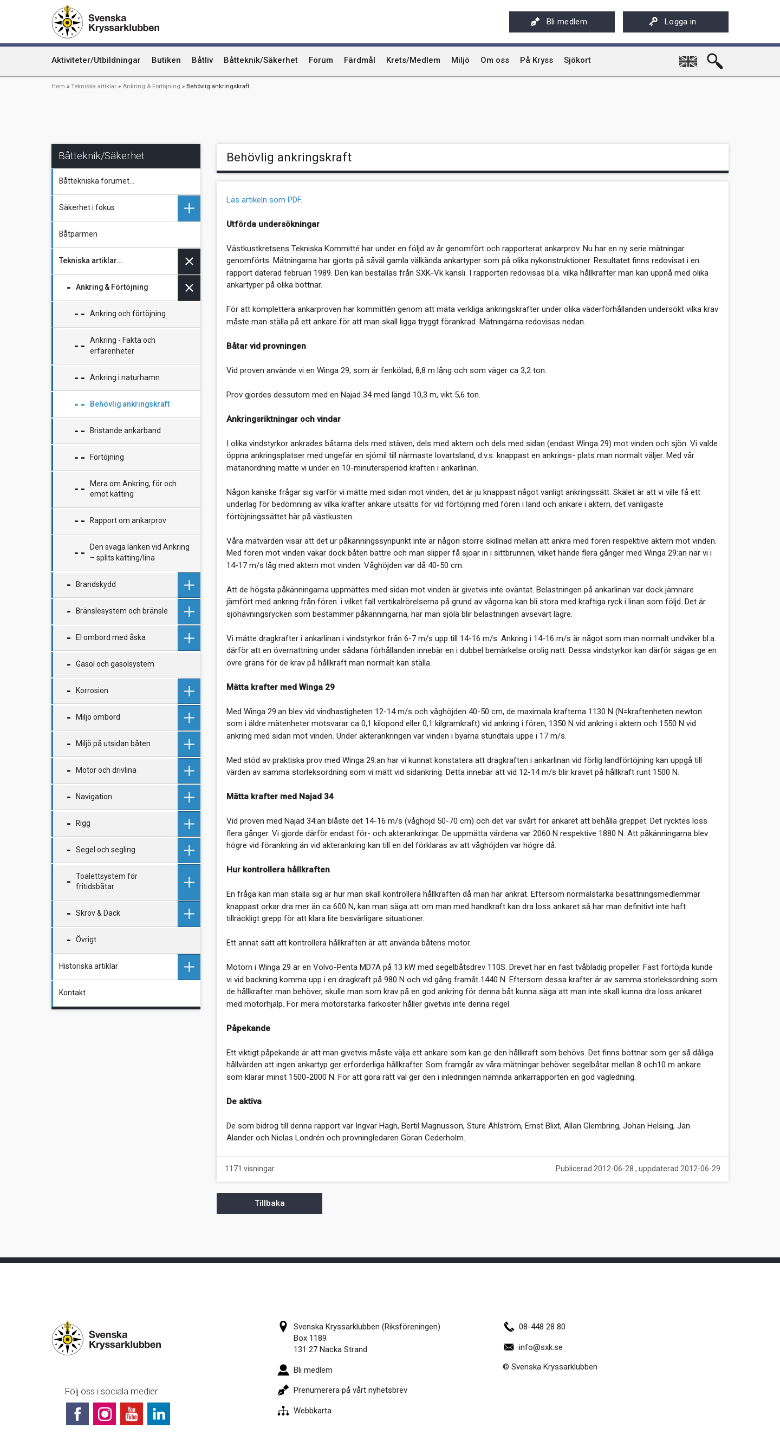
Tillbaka (270, 1203)
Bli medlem (558, 22)
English (689, 57)
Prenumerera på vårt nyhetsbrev (342, 1390)
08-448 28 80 (534, 1327)
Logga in (672, 22)
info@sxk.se (533, 1347)
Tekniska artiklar (93, 86)
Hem (58, 86)
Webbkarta (304, 1411)
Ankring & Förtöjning (151, 86)
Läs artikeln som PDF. (264, 200)
